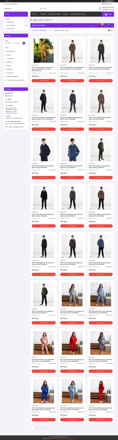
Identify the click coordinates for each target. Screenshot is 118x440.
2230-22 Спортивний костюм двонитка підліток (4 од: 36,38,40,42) (100, 118)
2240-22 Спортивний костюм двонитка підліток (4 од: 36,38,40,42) (100, 215)
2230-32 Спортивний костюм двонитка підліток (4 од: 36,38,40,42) (71, 118)
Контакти (43, 14)
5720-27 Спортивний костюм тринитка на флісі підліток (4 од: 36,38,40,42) (43, 408)
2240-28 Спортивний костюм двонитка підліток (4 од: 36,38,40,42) (100, 263)
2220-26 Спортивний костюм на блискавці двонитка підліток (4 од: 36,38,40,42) (44, 118)
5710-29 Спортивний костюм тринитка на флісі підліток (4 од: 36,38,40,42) (100, 312)
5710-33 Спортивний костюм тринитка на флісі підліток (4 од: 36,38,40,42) (100, 360)
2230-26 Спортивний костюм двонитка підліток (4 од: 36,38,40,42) (43, 166)
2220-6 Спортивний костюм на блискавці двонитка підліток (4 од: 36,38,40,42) (100, 68)
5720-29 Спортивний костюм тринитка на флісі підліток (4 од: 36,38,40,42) (72, 408)
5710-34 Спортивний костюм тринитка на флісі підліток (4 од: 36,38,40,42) (72, 312)
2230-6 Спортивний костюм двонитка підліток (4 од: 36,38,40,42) (99, 166)
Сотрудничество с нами (77, 14)
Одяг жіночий (10, 22)
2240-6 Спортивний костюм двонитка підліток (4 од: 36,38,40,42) (42, 312)
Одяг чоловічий (11, 25)
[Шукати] (40, 8)
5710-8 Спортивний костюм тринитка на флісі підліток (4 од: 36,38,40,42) (43, 360)
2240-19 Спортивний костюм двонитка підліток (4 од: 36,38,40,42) (71, 263)
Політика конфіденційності (69, 438)
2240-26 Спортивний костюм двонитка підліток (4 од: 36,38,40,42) (43, 263)
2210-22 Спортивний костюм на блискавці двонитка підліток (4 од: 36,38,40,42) (72, 68)
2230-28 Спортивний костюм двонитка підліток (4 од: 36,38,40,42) (71, 166)
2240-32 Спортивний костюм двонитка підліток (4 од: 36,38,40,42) (71, 215)
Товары (34, 14)
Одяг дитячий (10, 28)
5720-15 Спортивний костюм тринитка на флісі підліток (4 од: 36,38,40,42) (100, 408)
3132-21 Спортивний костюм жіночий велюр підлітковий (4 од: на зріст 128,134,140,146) (42, 69)
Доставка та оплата (55, 14)
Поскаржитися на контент (56, 438)
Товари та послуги (38, 20)
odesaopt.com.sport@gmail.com (13, 118)
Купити (45, 80)
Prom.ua (67, 437)
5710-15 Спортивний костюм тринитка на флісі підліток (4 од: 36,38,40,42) (72, 360)
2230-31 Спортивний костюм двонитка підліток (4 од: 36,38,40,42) (43, 215)
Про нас (65, 14)
